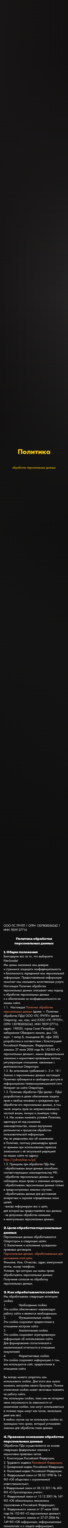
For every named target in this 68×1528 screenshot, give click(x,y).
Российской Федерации (47, 1462)
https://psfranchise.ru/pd (19, 1160)
